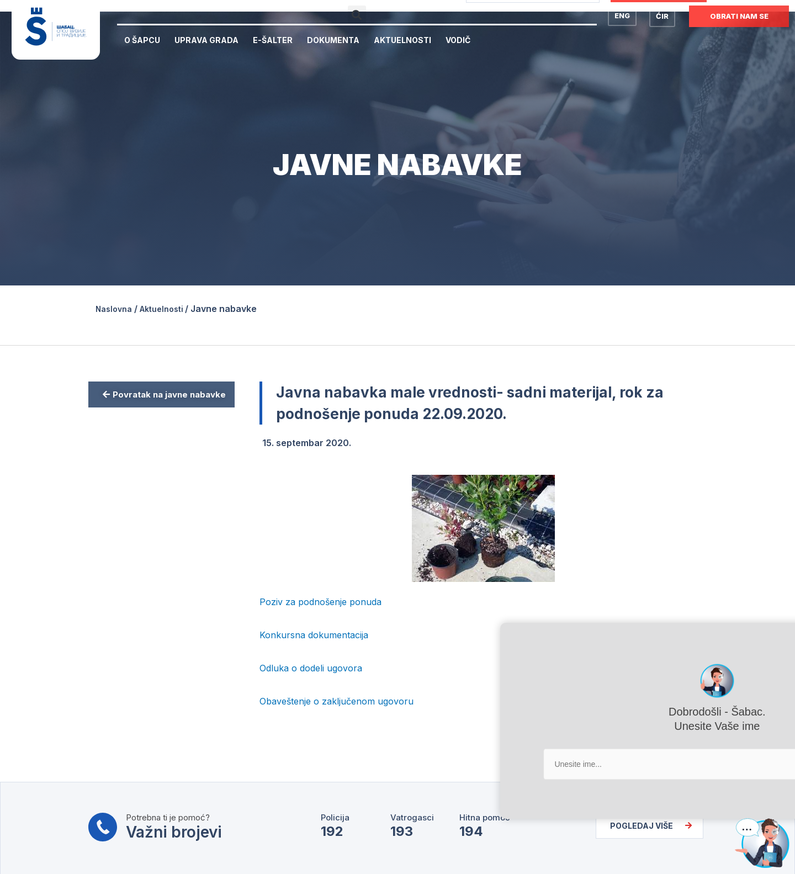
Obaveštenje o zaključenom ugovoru (336, 700)
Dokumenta (333, 40)
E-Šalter (273, 40)
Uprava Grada (206, 40)
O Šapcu (142, 40)
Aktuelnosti (402, 40)
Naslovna (116, 308)
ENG (622, 15)
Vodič (458, 40)
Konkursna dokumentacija (313, 634)
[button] (357, 15)
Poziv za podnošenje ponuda (320, 601)
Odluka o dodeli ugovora (310, 667)
